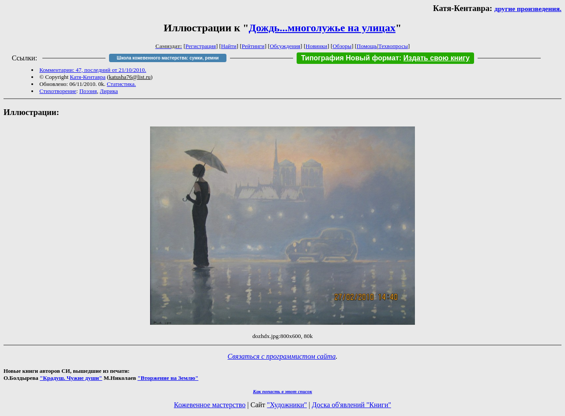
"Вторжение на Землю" (167, 378)
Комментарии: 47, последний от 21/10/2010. (92, 70)
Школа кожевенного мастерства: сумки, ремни (168, 58)
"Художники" (287, 405)
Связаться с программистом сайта (282, 356)
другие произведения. (527, 8)
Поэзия (88, 91)
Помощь (367, 46)
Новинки (316, 46)
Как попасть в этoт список (282, 391)
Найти (229, 46)
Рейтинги (253, 46)
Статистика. (121, 84)
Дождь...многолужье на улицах (322, 27)
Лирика (109, 91)
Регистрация (200, 46)
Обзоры (341, 46)
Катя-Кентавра (87, 77)
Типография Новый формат (350, 58)
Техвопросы (393, 46)
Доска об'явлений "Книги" (351, 405)
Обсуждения (285, 46)
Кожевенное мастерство (209, 405)
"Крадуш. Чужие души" (71, 378)
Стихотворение (57, 91)
